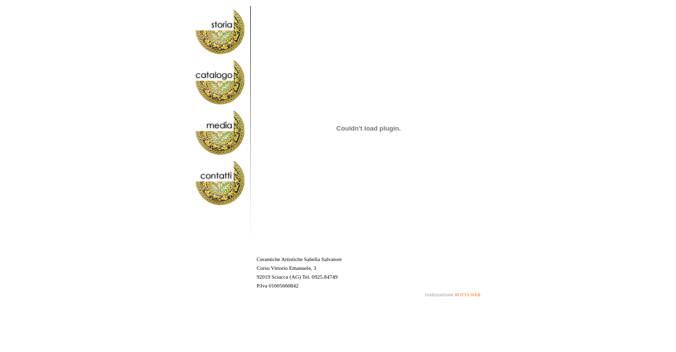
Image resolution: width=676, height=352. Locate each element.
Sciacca (280, 277)
